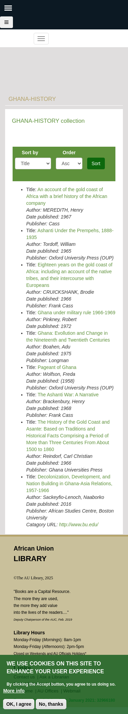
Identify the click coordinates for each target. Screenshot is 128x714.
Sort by (30, 152)
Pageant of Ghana (57, 367)
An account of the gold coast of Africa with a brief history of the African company (66, 196)
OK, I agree (18, 705)
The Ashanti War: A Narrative (67, 394)
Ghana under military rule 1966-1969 (76, 312)
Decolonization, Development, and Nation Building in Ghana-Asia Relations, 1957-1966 (69, 483)
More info (14, 691)
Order (69, 152)
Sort (96, 163)
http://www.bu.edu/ (78, 524)
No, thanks (51, 705)
